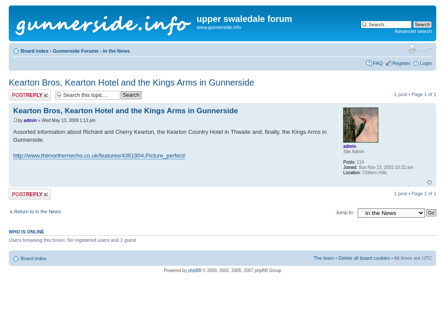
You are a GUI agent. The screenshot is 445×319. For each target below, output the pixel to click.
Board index (35, 51)
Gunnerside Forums (76, 51)
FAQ (378, 63)
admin (30, 120)
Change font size (425, 49)
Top (429, 182)
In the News (116, 51)
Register (401, 63)
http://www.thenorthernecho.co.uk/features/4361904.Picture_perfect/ (99, 155)
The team (324, 258)
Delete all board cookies (364, 258)
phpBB (194, 270)
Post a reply (30, 95)
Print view (412, 49)
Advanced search (413, 31)
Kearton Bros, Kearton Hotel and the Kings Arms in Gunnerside (131, 82)
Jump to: (345, 212)
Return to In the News (37, 211)
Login (426, 63)
